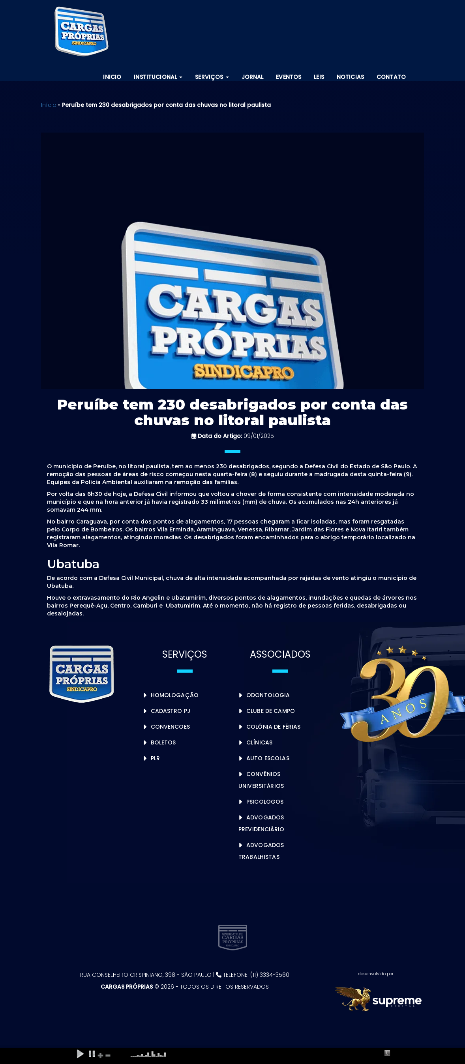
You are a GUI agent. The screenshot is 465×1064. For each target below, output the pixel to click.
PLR (155, 758)
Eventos (288, 77)
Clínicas (259, 742)
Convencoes (170, 727)
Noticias (350, 77)
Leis (319, 77)
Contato (391, 77)
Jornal (253, 77)
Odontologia (268, 695)
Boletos (163, 742)
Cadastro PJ (171, 711)
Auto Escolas (267, 758)
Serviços (212, 77)
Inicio (112, 77)
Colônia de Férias (273, 727)
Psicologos (264, 802)
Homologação (175, 695)
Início (48, 105)
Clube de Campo (270, 711)
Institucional (158, 77)
